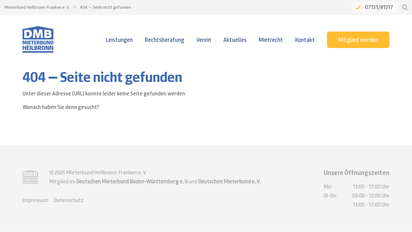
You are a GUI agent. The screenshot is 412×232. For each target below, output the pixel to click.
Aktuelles (235, 40)
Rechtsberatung (164, 40)
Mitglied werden (358, 40)
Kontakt (305, 40)
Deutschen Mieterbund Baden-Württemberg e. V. (132, 181)
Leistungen (119, 40)
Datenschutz (68, 200)
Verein (203, 40)
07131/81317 (374, 7)
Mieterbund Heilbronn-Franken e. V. (37, 7)
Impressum (36, 200)
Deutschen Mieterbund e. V (228, 181)
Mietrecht (271, 40)
